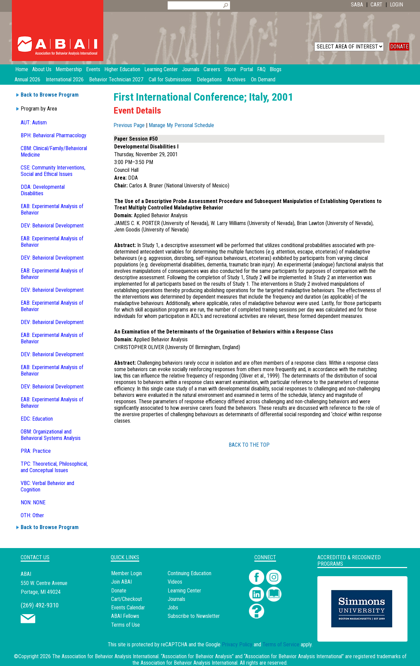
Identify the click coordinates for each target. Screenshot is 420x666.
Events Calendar (128, 607)
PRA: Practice (36, 451)
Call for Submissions (170, 79)
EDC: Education (37, 419)
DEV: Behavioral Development (52, 225)
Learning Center (184, 590)
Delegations (209, 79)
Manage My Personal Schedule (181, 125)
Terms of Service (280, 644)
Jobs (173, 607)
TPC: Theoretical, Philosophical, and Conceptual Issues (54, 467)
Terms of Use (125, 625)
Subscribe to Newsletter (194, 616)
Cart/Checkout (126, 599)
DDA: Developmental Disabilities (43, 190)
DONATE (399, 46)
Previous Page (129, 125)
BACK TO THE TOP (249, 445)
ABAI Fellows (125, 616)
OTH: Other (32, 515)
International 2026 (65, 79)
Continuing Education (189, 573)
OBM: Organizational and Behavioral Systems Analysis (51, 434)
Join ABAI (121, 582)
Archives (236, 79)
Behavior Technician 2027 (116, 79)
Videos (175, 582)
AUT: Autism (34, 122)
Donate (118, 590)
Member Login (126, 573)
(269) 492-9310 (40, 605)
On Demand (263, 79)
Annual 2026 (27, 79)
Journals (176, 599)
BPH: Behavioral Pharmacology (53, 135)
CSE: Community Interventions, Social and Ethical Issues (53, 170)
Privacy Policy (237, 644)
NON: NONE (33, 502)
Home (21, 69)
